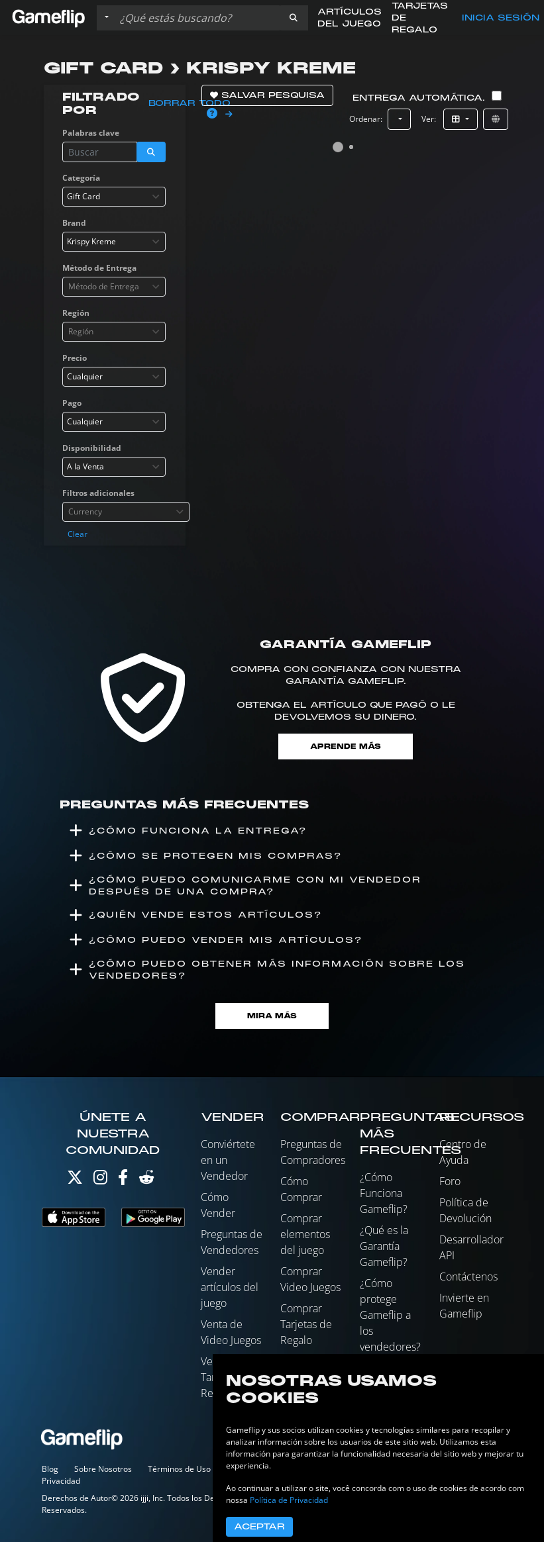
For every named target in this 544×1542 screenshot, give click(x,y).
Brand (74, 222)
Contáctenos (468, 1276)
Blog (50, 1468)
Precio (74, 357)
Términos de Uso (179, 1468)
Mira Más (272, 1016)
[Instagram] (100, 1180)
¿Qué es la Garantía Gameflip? (384, 1246)
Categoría (81, 177)
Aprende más (345, 746)
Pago (72, 403)
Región (75, 312)
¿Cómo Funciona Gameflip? (384, 1193)
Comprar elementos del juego (305, 1234)
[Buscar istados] (197, 17)
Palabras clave (90, 132)
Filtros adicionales (98, 493)
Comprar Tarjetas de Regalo (306, 1324)
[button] (293, 17)
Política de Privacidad (289, 1500)
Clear (77, 534)
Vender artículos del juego (229, 1287)
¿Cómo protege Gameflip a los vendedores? (390, 1315)
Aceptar (259, 1526)
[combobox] (114, 197)
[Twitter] (75, 1180)
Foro (450, 1181)
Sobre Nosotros (103, 1468)
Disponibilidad (91, 448)
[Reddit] (146, 1180)
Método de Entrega (99, 267)
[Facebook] (123, 1180)
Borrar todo (189, 103)
